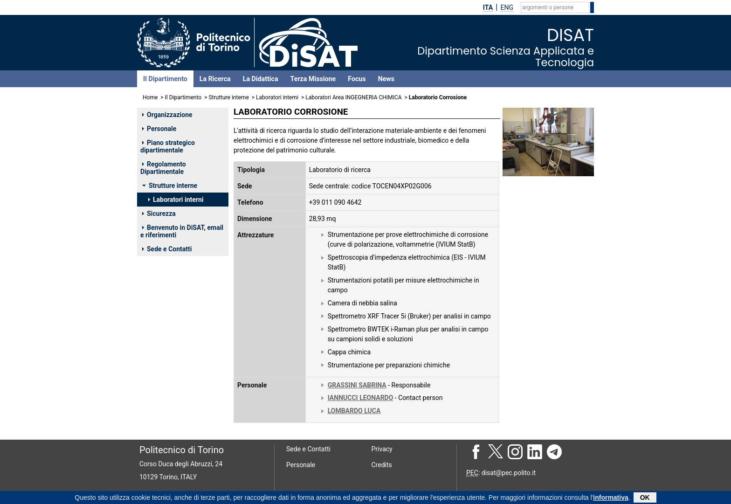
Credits (382, 465)
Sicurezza (159, 213)
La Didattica (260, 79)
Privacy (382, 449)
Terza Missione (313, 79)
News (386, 79)
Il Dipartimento (165, 79)
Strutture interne (228, 97)
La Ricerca (215, 79)
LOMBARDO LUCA (354, 410)
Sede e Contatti (167, 249)
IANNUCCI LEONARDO (360, 397)
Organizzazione (167, 114)
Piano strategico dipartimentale (167, 146)
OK (645, 498)
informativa (610, 498)
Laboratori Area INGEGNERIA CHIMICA (353, 97)
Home (150, 97)
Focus (357, 79)
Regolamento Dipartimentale (163, 167)
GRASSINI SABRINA (357, 385)
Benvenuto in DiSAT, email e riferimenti (181, 231)
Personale (159, 128)
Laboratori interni (277, 97)
